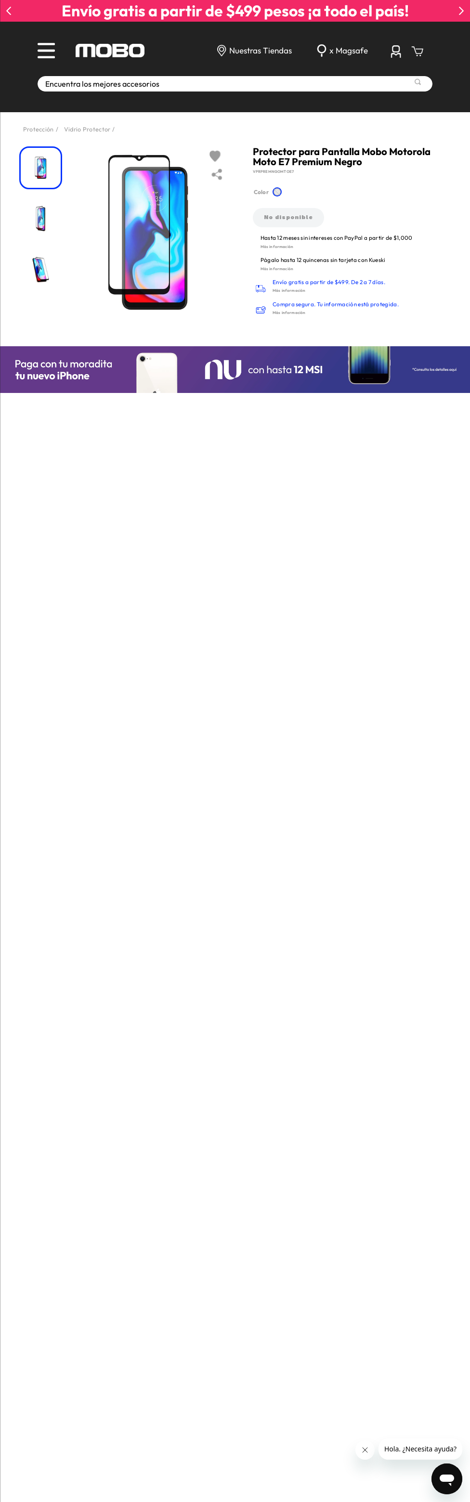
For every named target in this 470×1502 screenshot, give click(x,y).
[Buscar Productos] (418, 82)
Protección (38, 129)
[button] (277, 192)
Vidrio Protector (87, 129)
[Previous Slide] (9, 10)
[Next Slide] (461, 10)
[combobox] (235, 83)
